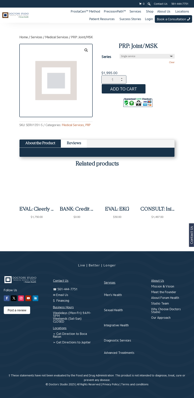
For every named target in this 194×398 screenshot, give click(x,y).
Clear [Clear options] (172, 62)
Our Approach (161, 317)
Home (23, 37)
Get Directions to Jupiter (73, 342)
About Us (163, 11)
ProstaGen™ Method (85, 11)
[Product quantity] (113, 79)
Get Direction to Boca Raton (70, 335)
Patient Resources (102, 19)
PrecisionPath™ (115, 11)
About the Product (40, 143)
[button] (86, 50)
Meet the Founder (163, 292)
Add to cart (125, 88)
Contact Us (160, 3)
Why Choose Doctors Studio (166, 310)
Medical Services (56, 37)
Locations (182, 11)
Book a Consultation (171, 19)
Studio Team (160, 303)
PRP (88, 125)
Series (106, 56)
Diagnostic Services (117, 340)
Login (149, 19)
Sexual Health (113, 310)
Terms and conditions (135, 384)
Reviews (74, 143)
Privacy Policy (110, 384)
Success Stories (130, 19)
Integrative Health (116, 325)
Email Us (62, 295)
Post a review (17, 310)
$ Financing (61, 300)
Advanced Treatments (119, 352)
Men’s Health (113, 295)
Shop (149, 11)
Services (135, 11)
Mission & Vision (162, 286)
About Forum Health (165, 297)
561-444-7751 (179, 3)
